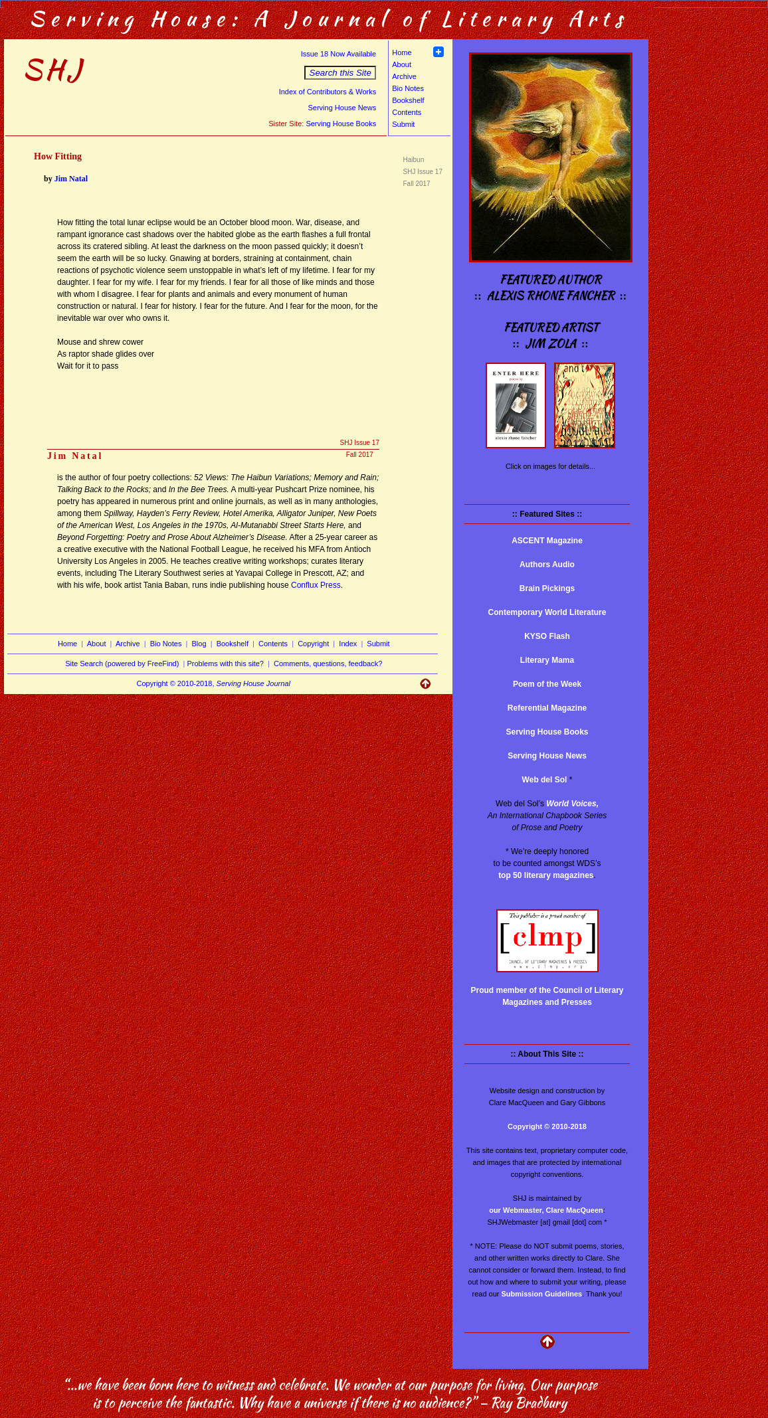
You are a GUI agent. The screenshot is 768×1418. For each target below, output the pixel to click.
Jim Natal (71, 178)
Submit (403, 124)
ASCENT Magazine (547, 540)
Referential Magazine (547, 708)
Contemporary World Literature (547, 612)
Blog (199, 644)
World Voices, (572, 803)
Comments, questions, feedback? (328, 663)
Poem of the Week (547, 684)
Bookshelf (408, 100)
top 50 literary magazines (545, 875)
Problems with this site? (225, 663)
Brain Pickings (547, 588)
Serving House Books (341, 124)
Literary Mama (547, 660)
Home (401, 52)
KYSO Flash (547, 636)
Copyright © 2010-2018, (213, 683)
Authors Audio (547, 564)
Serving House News (342, 108)
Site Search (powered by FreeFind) (122, 663)
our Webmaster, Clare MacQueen (546, 1210)
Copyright (313, 644)
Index (348, 644)
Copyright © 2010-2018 (547, 1126)
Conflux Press (316, 585)
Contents (406, 112)
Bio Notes (408, 88)
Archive (404, 76)
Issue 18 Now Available (339, 54)
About (401, 64)
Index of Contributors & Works (328, 92)
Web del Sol (544, 779)
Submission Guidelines (542, 1294)
